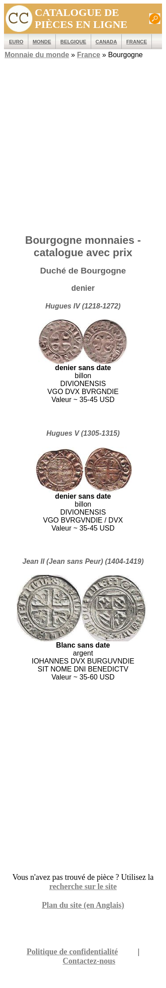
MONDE (42, 41)
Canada (106, 41)
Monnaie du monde (36, 55)
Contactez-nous (89, 961)
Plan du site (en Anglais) (83, 905)
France (136, 41)
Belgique (73, 41)
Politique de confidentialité (72, 951)
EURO (16, 41)
